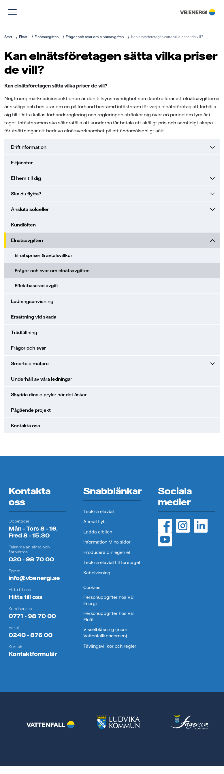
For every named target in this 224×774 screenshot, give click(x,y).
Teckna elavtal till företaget (111, 562)
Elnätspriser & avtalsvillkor (43, 255)
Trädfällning (24, 332)
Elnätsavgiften (47, 37)
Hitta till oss (25, 596)
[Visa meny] (12, 12)
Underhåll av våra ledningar (41, 379)
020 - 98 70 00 (31, 559)
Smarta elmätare (113, 363)
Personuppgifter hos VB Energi (108, 600)
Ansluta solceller (113, 209)
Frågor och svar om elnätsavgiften (95, 37)
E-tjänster (22, 162)
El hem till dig (113, 178)
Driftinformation (113, 147)
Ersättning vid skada (33, 317)
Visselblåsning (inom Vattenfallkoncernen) (105, 633)
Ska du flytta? (113, 194)
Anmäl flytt (94, 521)
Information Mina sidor (107, 542)
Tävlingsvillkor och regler (109, 646)
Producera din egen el (106, 552)
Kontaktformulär (33, 653)
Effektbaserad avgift (36, 285)
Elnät (23, 37)
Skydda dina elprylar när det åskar (48, 394)
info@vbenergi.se (34, 578)
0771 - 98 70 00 (32, 615)
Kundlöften (23, 225)
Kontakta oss (25, 425)
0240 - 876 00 (30, 634)
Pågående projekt (31, 410)
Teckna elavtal (98, 511)
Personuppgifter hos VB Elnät (108, 617)
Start (8, 37)
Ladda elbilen (97, 532)
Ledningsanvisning (32, 301)
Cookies (91, 587)
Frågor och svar (28, 348)
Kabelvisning (96, 572)
